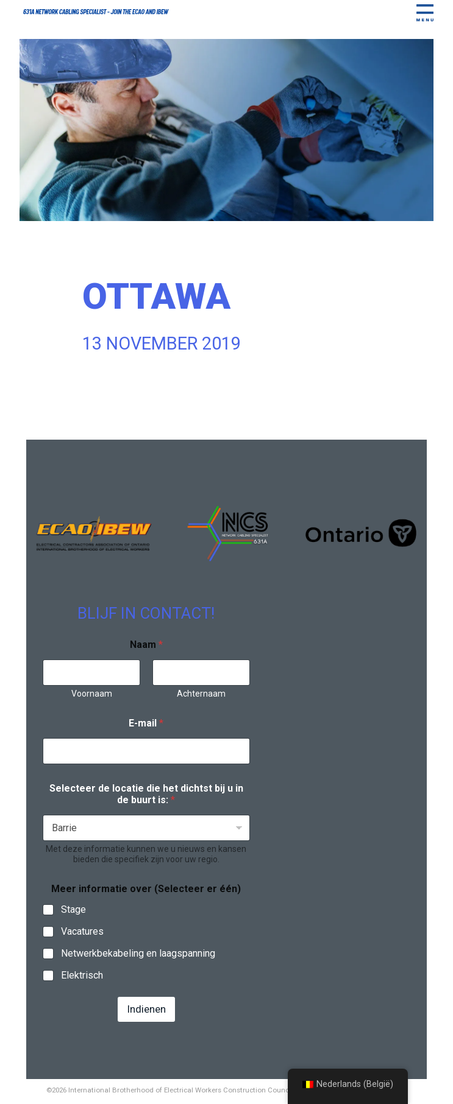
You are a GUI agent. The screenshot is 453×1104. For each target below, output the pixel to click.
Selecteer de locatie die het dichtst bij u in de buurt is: (146, 794)
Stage (73, 909)
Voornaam (91, 693)
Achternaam (201, 693)
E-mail (146, 723)
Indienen (146, 1009)
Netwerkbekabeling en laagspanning (138, 953)
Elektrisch (82, 975)
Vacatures (82, 931)
